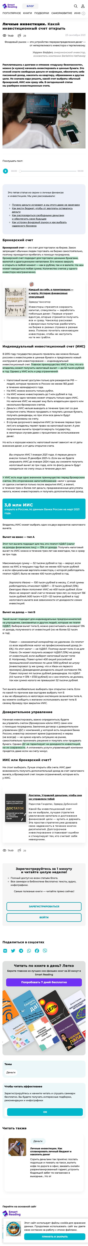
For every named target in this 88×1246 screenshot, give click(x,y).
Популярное (11, 13)
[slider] (47, 171)
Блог (30, 6)
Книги (27, 13)
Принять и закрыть (55, 1237)
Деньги (10, 1072)
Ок (45, 1112)
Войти (44, 917)
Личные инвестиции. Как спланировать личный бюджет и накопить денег (50, 1151)
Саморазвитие (61, 13)
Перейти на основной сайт (19, 1206)
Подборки (41, 13)
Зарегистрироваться (44, 906)
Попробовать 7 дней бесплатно (44, 982)
